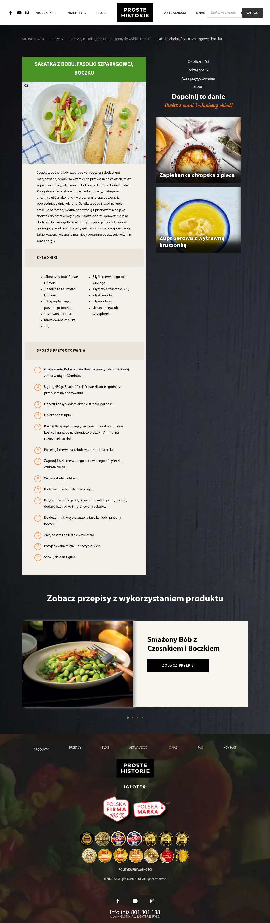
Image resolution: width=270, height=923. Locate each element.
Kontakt (230, 747)
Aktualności (138, 747)
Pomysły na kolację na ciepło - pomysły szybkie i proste (110, 39)
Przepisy (75, 747)
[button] (84, 123)
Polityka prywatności (135, 869)
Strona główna (33, 39)
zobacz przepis (178, 665)
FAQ (200, 747)
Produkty (41, 749)
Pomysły (56, 39)
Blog (105, 747)
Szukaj (252, 13)
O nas (173, 747)
